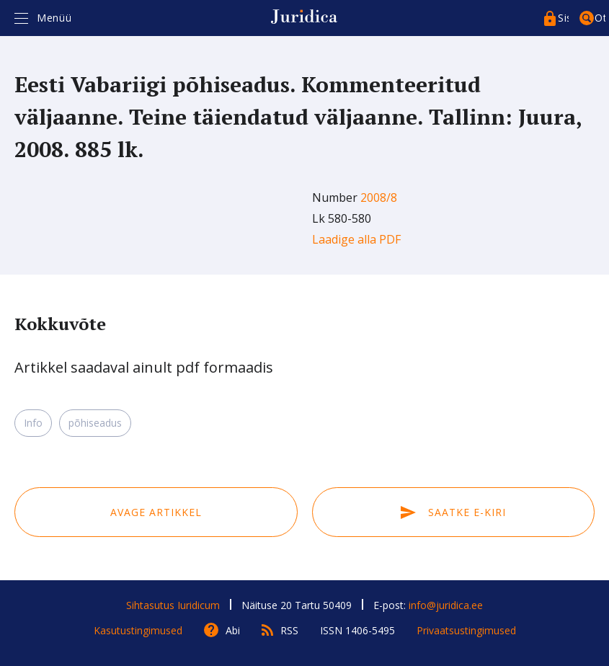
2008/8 (378, 197)
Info (33, 423)
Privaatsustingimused (466, 630)
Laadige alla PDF (356, 239)
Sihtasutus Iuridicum (173, 605)
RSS (289, 630)
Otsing (600, 18)
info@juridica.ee (446, 605)
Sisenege (563, 18)
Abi (233, 630)
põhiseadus (95, 423)
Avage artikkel (156, 512)
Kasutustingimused (138, 630)
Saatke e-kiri (453, 512)
